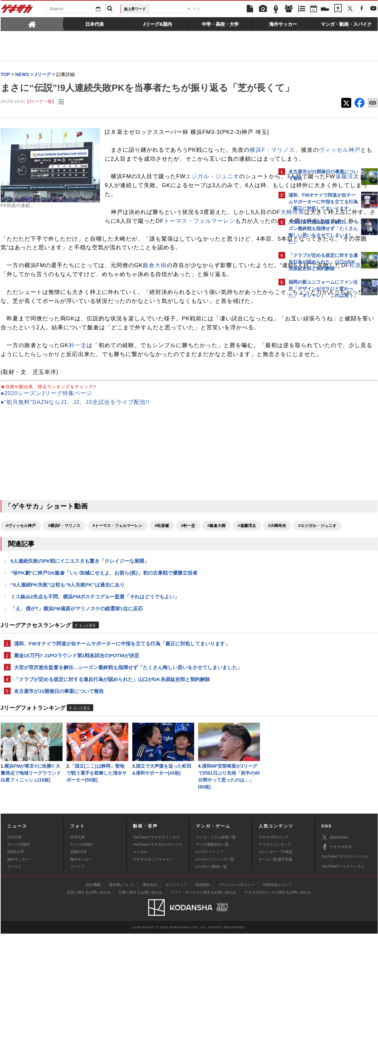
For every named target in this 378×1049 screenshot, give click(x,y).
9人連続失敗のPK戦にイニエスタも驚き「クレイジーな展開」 (80, 667)
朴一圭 (78, 430)
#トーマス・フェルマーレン (118, 619)
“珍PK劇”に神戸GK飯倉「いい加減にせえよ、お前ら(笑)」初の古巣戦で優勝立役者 (104, 680)
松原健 (102, 332)
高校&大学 (15, 967)
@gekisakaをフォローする (315, 401)
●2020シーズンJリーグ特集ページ (47, 487)
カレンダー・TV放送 (275, 967)
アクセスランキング (275, 960)
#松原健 (162, 619)
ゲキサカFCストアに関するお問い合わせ (277, 1008)
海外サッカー (18, 975)
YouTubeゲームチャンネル (343, 982)
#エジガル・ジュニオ (55, 631)
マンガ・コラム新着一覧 (216, 952)
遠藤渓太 (195, 217)
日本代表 (14, 952)
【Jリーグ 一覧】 (40, 115)
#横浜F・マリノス (64, 619)
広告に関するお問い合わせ (88, 1008)
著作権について (121, 1000)
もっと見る (87, 735)
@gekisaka (334, 952)
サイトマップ (176, 1000)
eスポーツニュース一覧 (215, 975)
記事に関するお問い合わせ (140, 1008)
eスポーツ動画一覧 (211, 982)
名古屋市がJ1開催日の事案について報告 (59, 803)
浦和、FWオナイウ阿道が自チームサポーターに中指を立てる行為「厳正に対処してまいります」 (122, 753)
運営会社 (150, 1000)
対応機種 (93, 1000)
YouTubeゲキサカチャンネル (156, 952)
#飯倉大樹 (216, 619)
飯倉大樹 (155, 324)
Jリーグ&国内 (18, 960)
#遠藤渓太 (247, 619)
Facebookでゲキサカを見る (316, 415)
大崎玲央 (188, 253)
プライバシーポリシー (236, 1000)
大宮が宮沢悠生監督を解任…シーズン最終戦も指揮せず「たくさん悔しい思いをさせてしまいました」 (128, 778)
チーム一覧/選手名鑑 (275, 975)
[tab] (32, 23)
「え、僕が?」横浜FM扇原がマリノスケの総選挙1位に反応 (77, 717)
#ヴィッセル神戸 (21, 619)
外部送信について (277, 1000)
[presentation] (32, 23)
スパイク (14, 982)
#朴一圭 (188, 619)
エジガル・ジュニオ (212, 208)
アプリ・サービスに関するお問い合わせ (203, 1008)
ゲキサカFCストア (274, 952)
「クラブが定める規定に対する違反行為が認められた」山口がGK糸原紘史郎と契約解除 (112, 791)
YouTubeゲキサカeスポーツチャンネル (157, 963)
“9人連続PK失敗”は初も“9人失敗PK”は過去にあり (68, 692)
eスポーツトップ (209, 967)
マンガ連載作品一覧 (212, 960)
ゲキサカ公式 (336, 962)
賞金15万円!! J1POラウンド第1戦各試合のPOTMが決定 (76, 766)
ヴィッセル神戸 (183, 182)
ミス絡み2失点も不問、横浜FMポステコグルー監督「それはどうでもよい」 (95, 705)
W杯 (176, 9)
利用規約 (202, 1000)
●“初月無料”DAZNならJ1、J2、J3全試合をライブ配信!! (75, 496)
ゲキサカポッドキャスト (153, 975)
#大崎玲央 (15, 631)
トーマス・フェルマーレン (113, 261)
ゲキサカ (17, 10)
